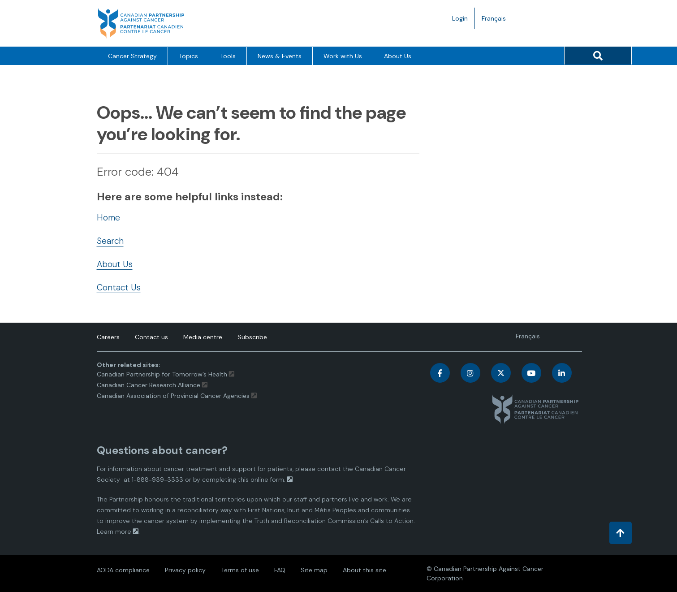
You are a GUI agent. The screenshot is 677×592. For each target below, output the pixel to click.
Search (110, 240)
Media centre (202, 337)
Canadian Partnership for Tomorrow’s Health (163, 374)
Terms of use (240, 570)
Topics (188, 56)
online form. (267, 479)
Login (460, 18)
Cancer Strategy (132, 56)
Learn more (114, 531)
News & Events (280, 56)
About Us (397, 56)
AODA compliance (123, 570)
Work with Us (342, 56)
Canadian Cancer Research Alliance (148, 385)
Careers (108, 337)
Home (108, 217)
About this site (364, 570)
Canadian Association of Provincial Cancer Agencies (173, 396)
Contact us (151, 337)
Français (497, 20)
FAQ (279, 570)
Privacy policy (185, 570)
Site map (314, 570)
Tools (228, 56)
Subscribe (252, 337)
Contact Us (119, 287)
